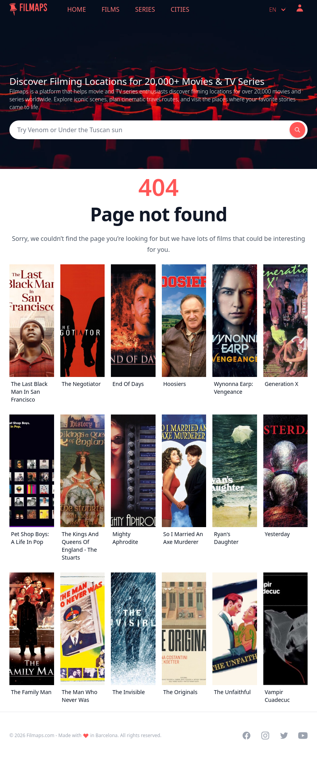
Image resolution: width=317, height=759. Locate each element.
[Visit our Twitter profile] (284, 735)
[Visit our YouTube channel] (303, 735)
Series (145, 9)
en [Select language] (278, 10)
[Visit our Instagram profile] (265, 735)
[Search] (149, 129)
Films (110, 9)
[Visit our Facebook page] (246, 735)
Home (76, 9)
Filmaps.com (40, 735)
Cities (179, 9)
